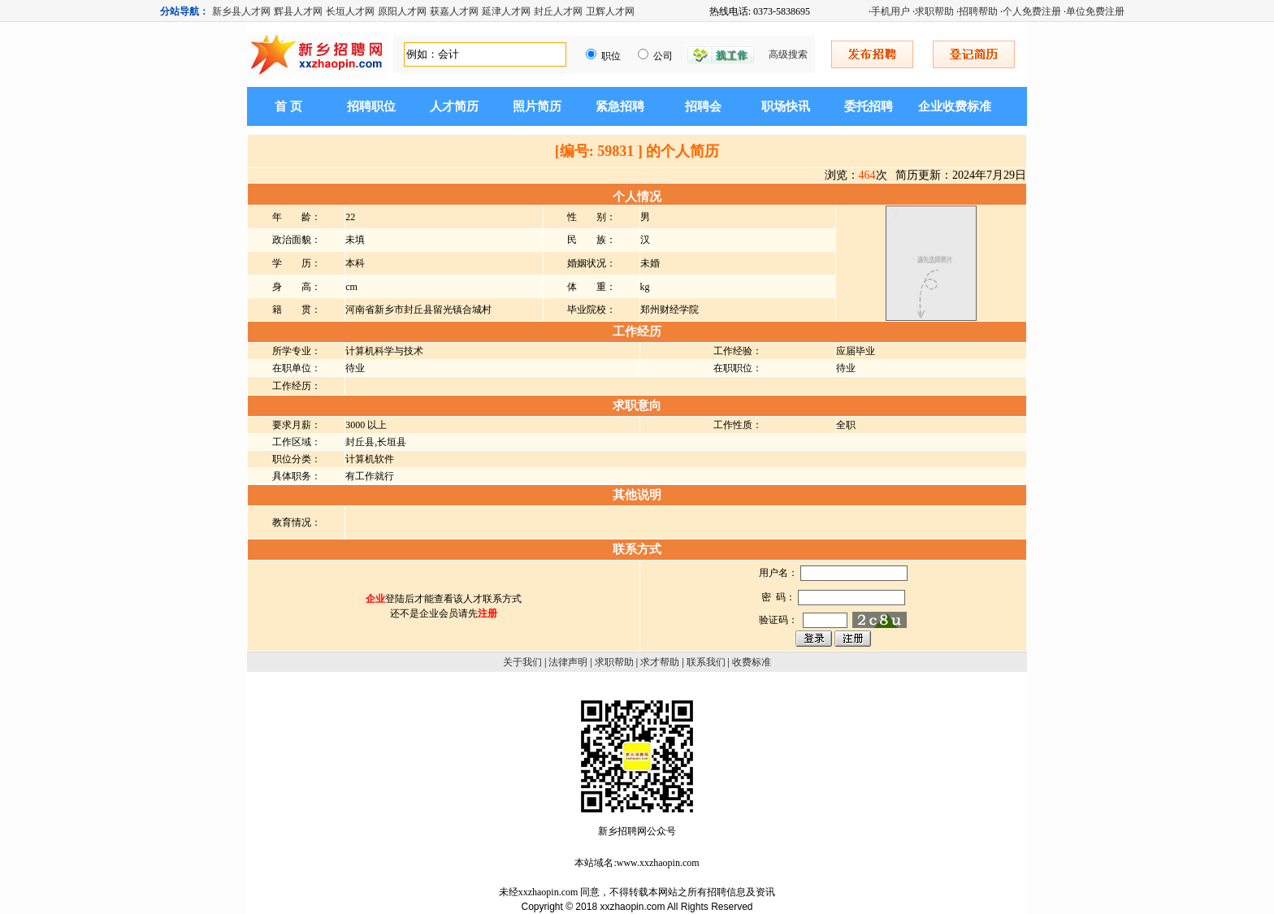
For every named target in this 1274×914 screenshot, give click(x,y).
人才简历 (454, 106)
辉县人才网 (298, 11)
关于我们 (522, 662)
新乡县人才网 (241, 11)
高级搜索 (788, 54)
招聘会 (703, 106)
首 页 (288, 106)
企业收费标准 (954, 106)
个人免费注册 (1032, 11)
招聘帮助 (978, 11)
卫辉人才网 (610, 11)
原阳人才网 (402, 11)
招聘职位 (371, 106)
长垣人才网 (350, 11)
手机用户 (890, 11)
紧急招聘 (620, 106)
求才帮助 (659, 662)
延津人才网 (506, 11)
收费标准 (751, 662)
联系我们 (706, 662)
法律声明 (567, 662)
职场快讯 (785, 106)
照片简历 (537, 106)
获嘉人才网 (454, 11)
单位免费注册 (1095, 11)
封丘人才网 (558, 11)
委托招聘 (868, 106)
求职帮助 (934, 11)
